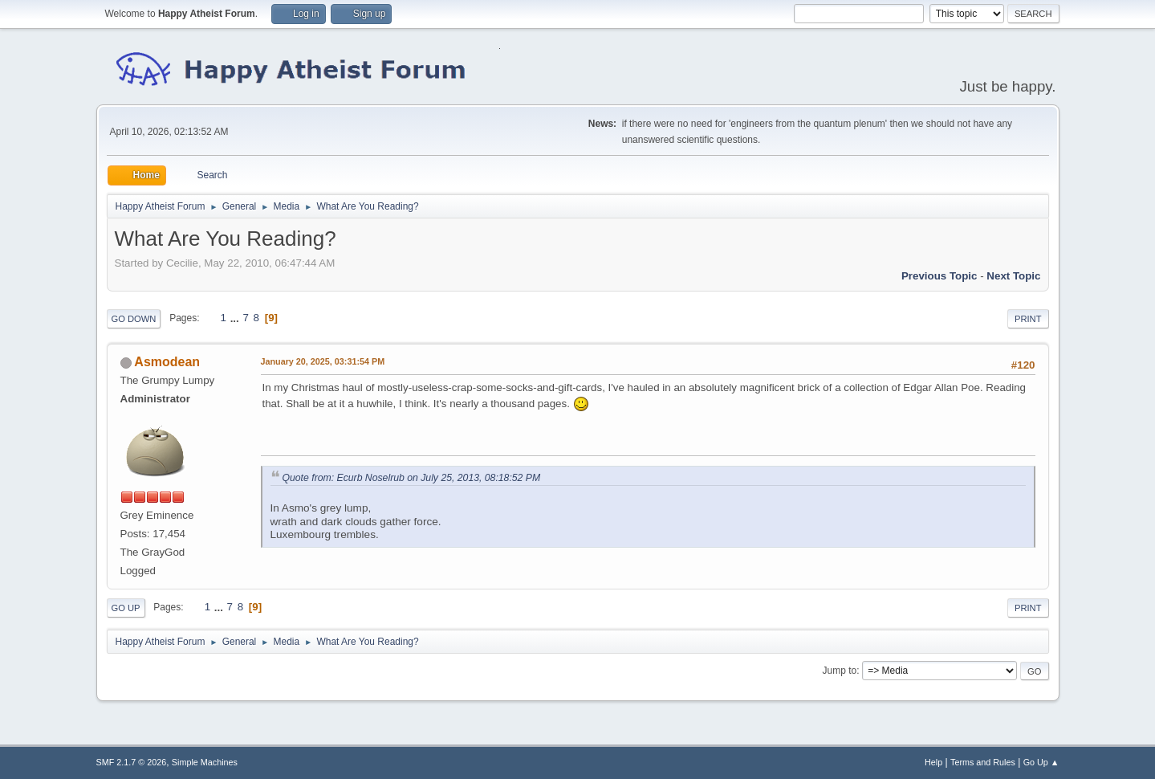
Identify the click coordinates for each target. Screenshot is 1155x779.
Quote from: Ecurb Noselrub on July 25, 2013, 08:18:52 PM (412, 477)
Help (933, 762)
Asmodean (167, 362)
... (236, 318)
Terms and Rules (982, 762)
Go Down (134, 319)
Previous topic (939, 276)
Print (1028, 319)
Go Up (126, 608)
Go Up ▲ (1041, 762)
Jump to (840, 670)
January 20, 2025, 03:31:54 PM (323, 361)
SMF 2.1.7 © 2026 (131, 762)
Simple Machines (205, 762)
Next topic (1013, 276)
